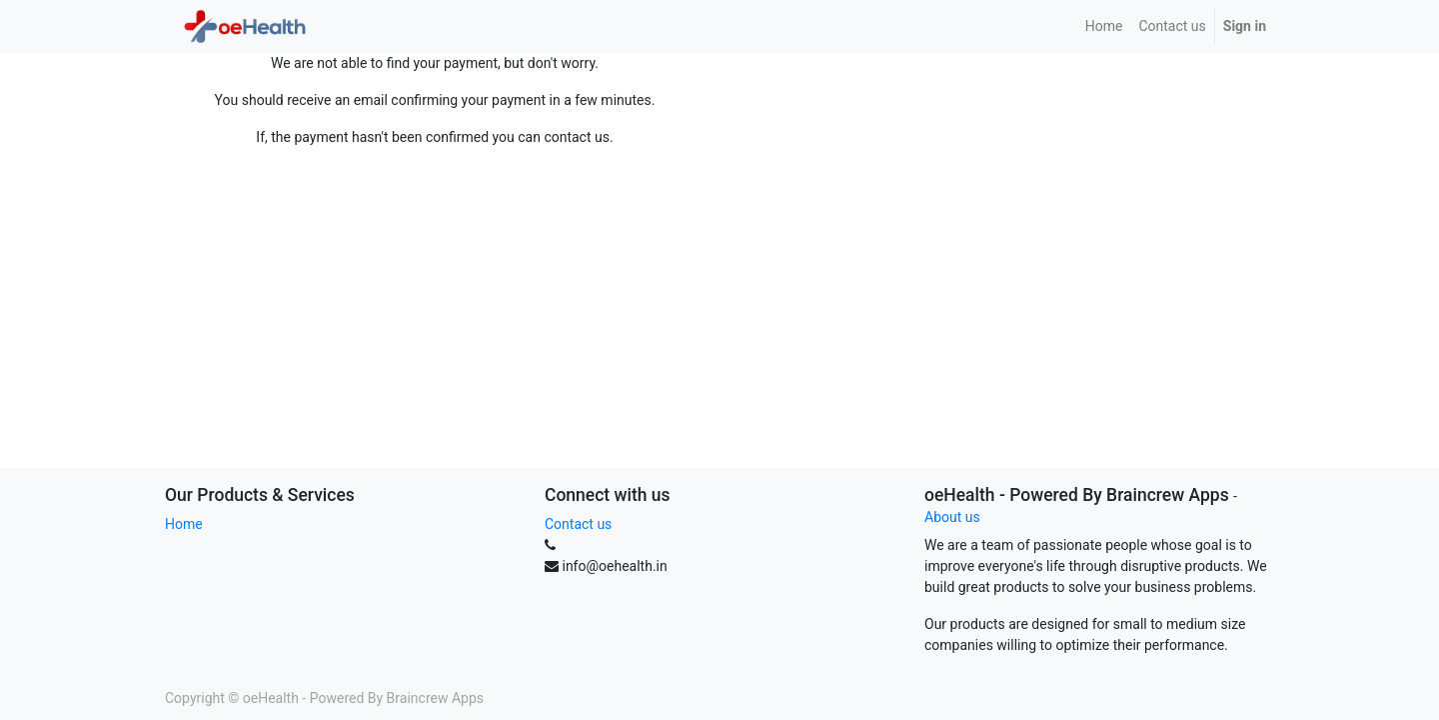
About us (952, 517)
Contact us (578, 524)
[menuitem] (1104, 26)
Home (184, 524)
